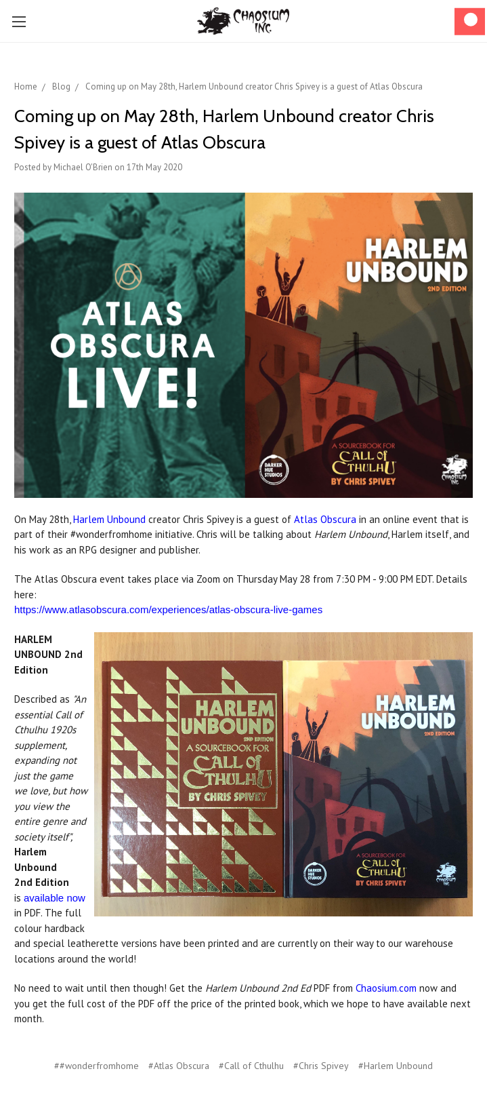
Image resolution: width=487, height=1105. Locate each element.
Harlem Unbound (109, 519)
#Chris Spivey (321, 1066)
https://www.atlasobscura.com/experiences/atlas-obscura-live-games (168, 609)
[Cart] (469, 21)
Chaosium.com (386, 988)
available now (54, 898)
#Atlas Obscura (178, 1066)
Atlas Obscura (325, 519)
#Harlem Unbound (395, 1066)
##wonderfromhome (96, 1066)
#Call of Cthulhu (251, 1066)
